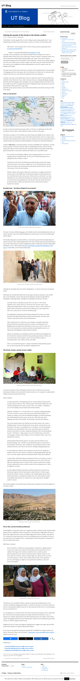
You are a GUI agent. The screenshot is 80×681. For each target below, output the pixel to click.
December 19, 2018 (35, 52)
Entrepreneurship (65, 81)
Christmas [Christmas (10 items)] (62, 104)
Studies (27, 654)
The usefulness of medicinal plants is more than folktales (16, 31)
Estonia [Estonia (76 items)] (64, 107)
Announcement (65, 38)
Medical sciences (65, 89)
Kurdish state (40, 654)
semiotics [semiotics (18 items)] (67, 119)
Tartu (63, 98)
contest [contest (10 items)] (72, 104)
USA (10, 655)
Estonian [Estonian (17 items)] (70, 107)
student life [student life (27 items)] (70, 121)
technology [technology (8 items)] (67, 122)
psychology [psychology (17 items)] (63, 117)
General (63, 86)
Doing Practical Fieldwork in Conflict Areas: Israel (19, 650)
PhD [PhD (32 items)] (62, 115)
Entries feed (44, 667)
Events (63, 84)
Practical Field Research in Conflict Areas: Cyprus (19, 646)
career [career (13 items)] (72, 102)
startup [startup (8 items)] (61, 120)
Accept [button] (66, 678)
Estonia (63, 83)
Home (4, 26)
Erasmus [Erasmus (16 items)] (70, 105)
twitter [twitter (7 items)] (71, 122)
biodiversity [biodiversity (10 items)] (66, 102)
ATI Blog (63, 137)
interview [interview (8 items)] (73, 112)
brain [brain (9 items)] (70, 102)
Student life (64, 95)
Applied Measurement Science (68, 136)
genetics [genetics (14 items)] (65, 110)
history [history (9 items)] (72, 110)
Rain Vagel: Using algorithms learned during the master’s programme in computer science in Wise (69, 51)
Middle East (49, 654)
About (9, 26)
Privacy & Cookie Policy (18, 26)
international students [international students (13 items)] (65, 112)
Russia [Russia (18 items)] (62, 119)
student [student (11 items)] (65, 120)
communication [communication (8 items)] (68, 104)
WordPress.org (45, 670)
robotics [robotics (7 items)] (72, 117)
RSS (63, 67)
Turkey (4, 655)
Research (16, 654)
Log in (43, 665)
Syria (53, 654)
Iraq (36, 654)
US (7, 655)
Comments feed (45, 668)
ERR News (64, 139)
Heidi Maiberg (21, 37)
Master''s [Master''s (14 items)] (66, 113)
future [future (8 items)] (61, 110)
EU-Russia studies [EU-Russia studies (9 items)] (68, 109)
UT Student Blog (65, 143)
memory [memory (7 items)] (70, 113)
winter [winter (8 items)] (61, 125)
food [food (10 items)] (74, 109)
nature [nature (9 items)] (73, 113)
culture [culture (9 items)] (66, 105)
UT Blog (6, 5)
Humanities (64, 87)
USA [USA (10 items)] (75, 124)
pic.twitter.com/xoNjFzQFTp (14, 48)
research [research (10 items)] (69, 117)
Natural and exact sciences (67, 90)
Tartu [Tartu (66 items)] (62, 122)
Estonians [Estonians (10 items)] (62, 109)
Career (63, 80)
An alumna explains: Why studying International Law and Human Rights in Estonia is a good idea (69, 44)
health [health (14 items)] (69, 110)
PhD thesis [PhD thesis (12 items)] (66, 115)
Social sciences (22, 654)
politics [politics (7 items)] (70, 115)
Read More (72, 678)
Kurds (44, 654)
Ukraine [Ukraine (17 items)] (62, 124)
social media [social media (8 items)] (72, 119)
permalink (19, 655)
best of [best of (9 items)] (61, 102)
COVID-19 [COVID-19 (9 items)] (62, 105)
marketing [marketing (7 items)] (62, 113)
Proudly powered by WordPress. (68, 673)
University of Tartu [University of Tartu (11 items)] (69, 124)
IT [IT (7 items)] (75, 112)
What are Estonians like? (49, 31)
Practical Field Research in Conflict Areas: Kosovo (19, 648)
